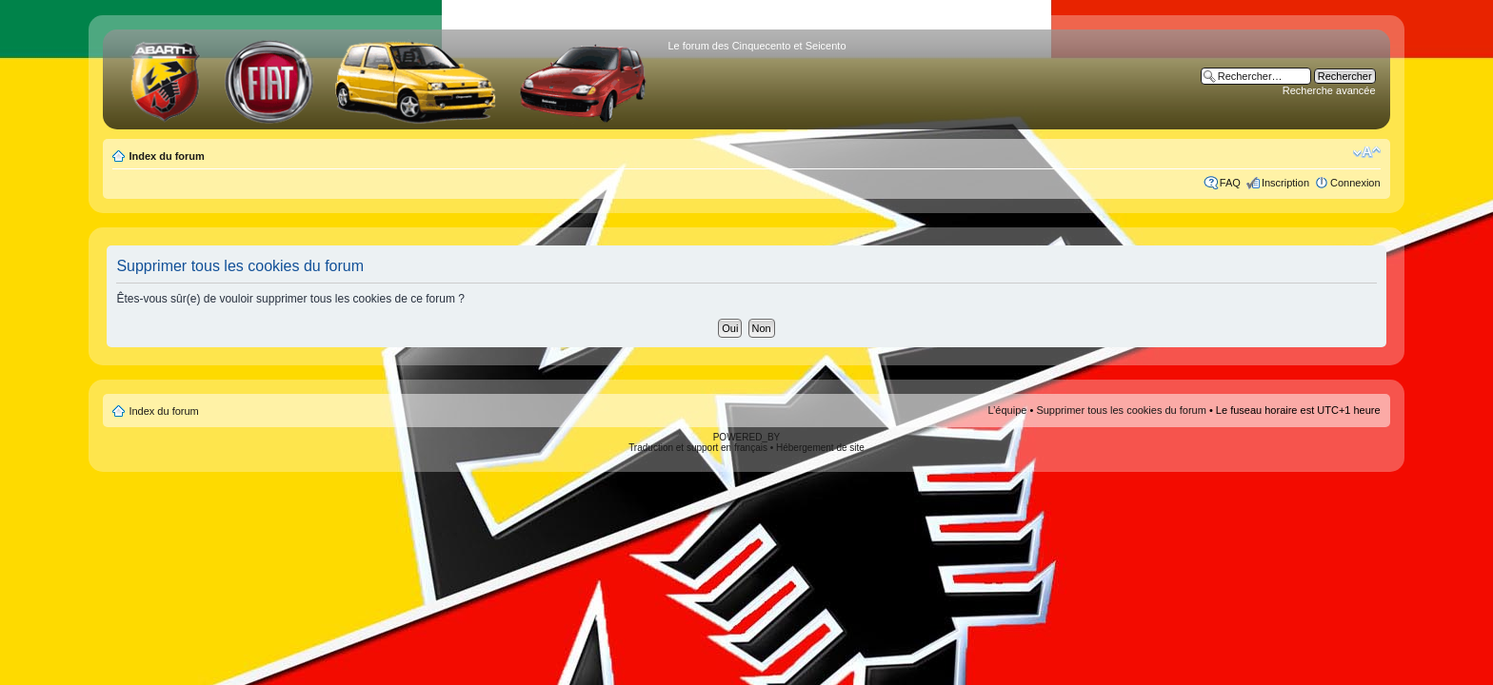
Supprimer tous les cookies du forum (1121, 410)
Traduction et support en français (697, 447)
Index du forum (166, 156)
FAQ (1230, 182)
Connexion (1355, 182)
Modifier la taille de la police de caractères (1367, 152)
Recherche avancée (1329, 90)
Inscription (1285, 182)
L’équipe (1006, 410)
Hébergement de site (820, 447)
